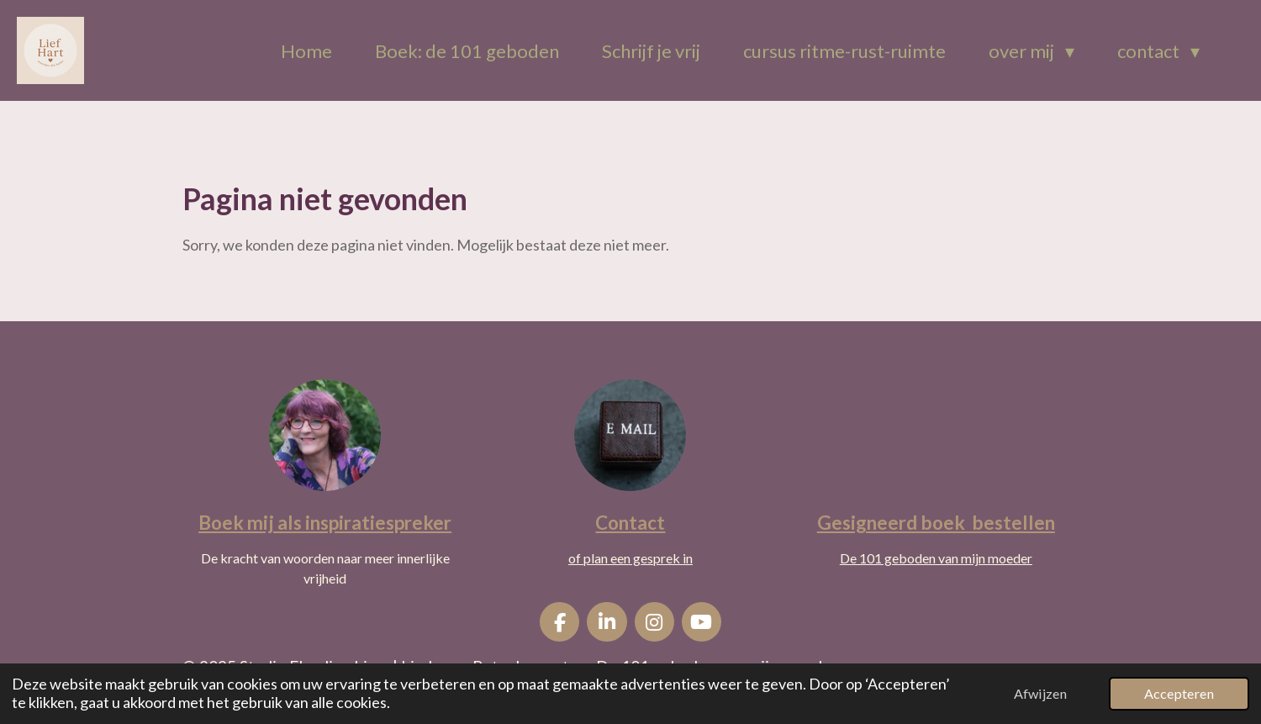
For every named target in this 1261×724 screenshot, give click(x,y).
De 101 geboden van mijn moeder (936, 558)
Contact (630, 522)
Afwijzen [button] (1040, 693)
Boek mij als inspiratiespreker (324, 522)
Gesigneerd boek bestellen (936, 522)
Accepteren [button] (1179, 693)
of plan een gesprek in (630, 558)
